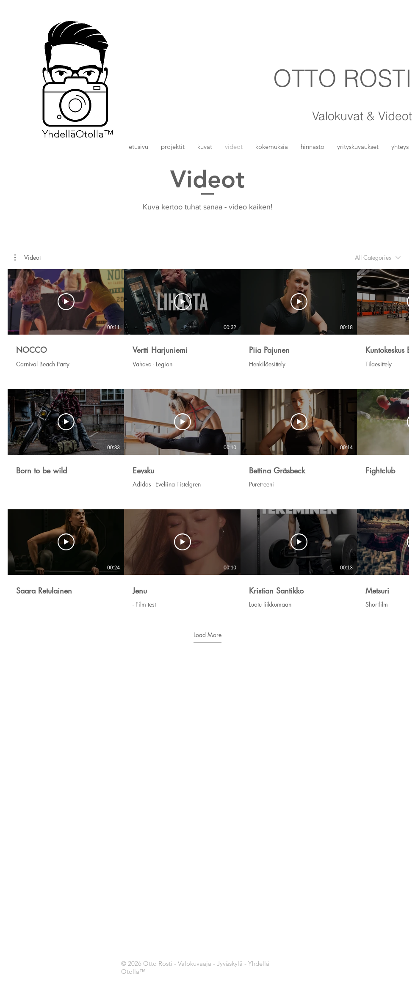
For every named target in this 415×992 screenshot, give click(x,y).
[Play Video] (66, 302)
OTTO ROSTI (342, 78)
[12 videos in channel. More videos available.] (207, 438)
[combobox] (378, 257)
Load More (207, 635)
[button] (205, 147)
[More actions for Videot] (27, 257)
